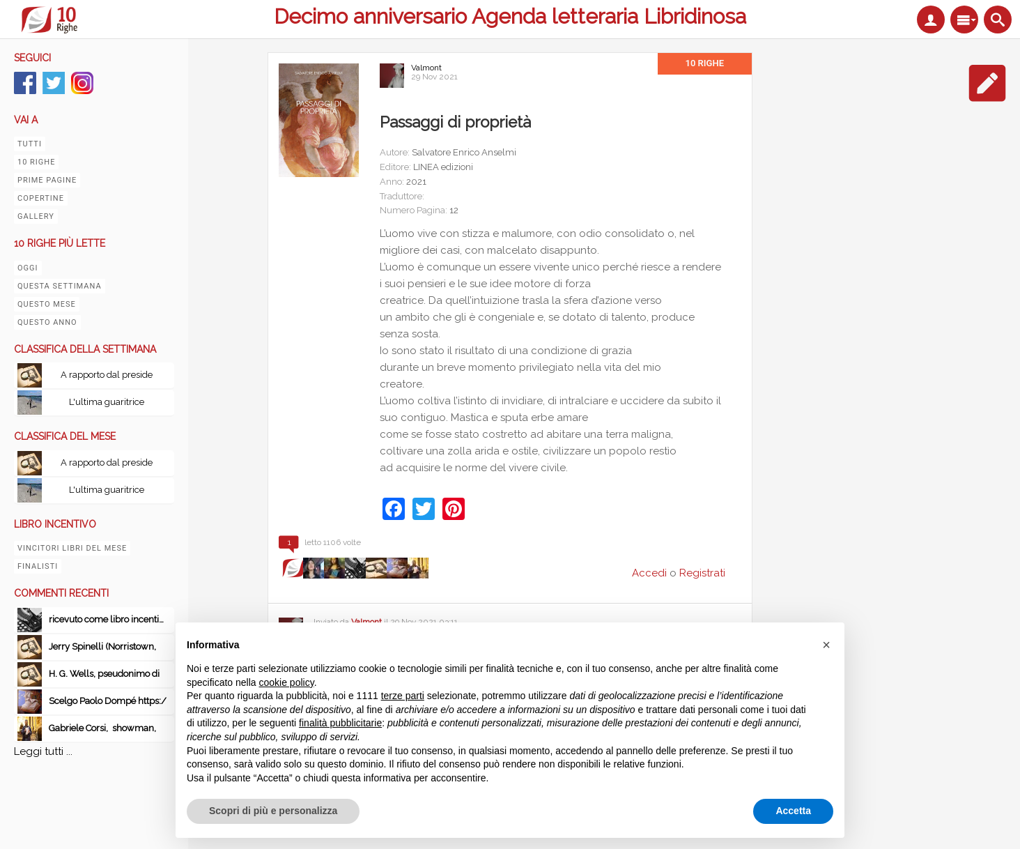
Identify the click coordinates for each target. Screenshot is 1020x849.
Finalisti (37, 566)
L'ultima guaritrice (106, 402)
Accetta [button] (793, 810)
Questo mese (46, 304)
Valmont (426, 67)
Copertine (40, 198)
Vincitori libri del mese (72, 548)
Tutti (29, 143)
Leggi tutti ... (43, 751)
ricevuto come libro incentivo (109, 619)
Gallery (35, 216)
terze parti (402, 695)
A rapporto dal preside (107, 374)
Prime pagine (47, 180)
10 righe (36, 162)
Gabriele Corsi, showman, (102, 728)
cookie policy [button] (286, 682)
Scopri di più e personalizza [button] (273, 810)
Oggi (27, 268)
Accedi (649, 573)
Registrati (702, 573)
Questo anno (47, 322)
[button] (826, 645)
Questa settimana (59, 286)
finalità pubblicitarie (340, 722)
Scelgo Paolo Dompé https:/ (108, 701)
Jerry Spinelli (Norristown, (102, 646)
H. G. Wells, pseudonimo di (104, 673)
